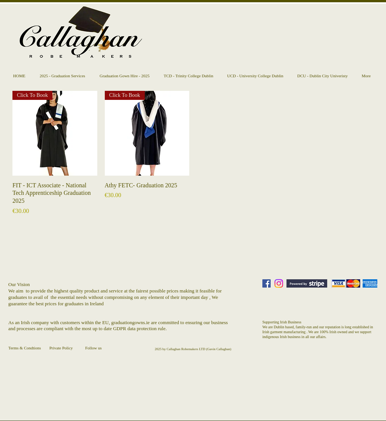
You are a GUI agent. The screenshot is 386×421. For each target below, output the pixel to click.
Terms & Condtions (24, 348)
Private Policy (61, 348)
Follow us (93, 348)
